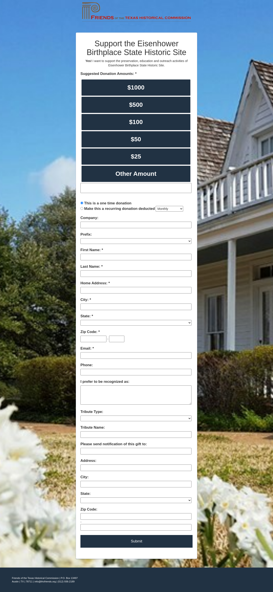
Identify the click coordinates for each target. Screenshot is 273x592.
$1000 (135, 87)
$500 (136, 104)
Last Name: (90, 266)
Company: (89, 218)
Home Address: (94, 283)
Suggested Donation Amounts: (107, 74)
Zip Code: (89, 332)
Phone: (86, 365)
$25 (136, 156)
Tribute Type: (91, 412)
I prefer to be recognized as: (104, 382)
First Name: (91, 250)
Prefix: (86, 234)
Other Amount (135, 173)
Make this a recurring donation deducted (119, 209)
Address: (88, 461)
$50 (136, 139)
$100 (136, 122)
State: (86, 316)
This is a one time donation (107, 203)
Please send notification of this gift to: (113, 444)
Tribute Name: (92, 427)
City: (85, 300)
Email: (86, 348)
